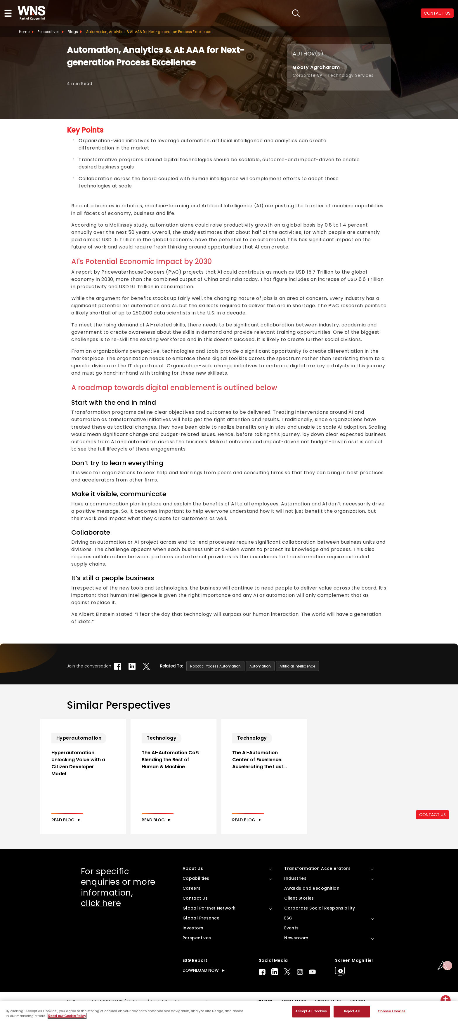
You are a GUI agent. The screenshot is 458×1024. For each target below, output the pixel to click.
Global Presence (201, 931)
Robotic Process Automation (215, 666)
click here (101, 916)
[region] (229, 1012)
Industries (295, 891)
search (291, 13)
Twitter (287, 984)
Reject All (352, 1011)
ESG (288, 931)
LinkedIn (274, 984)
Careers (192, 901)
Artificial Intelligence (297, 666)
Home (24, 31)
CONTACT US (437, 13)
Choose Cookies (392, 1011)
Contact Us (195, 911)
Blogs (73, 31)
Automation (260, 666)
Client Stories (299, 911)
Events (291, 941)
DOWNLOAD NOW (201, 983)
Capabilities (196, 891)
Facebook (262, 984)
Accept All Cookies (311, 1011)
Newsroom (296, 951)
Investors (193, 941)
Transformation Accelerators (317, 881)
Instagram (300, 985)
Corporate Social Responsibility (319, 921)
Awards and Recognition (311, 901)
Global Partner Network (209, 921)
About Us (193, 881)
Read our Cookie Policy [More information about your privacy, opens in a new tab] (67, 1015)
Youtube (312, 984)
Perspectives (49, 31)
